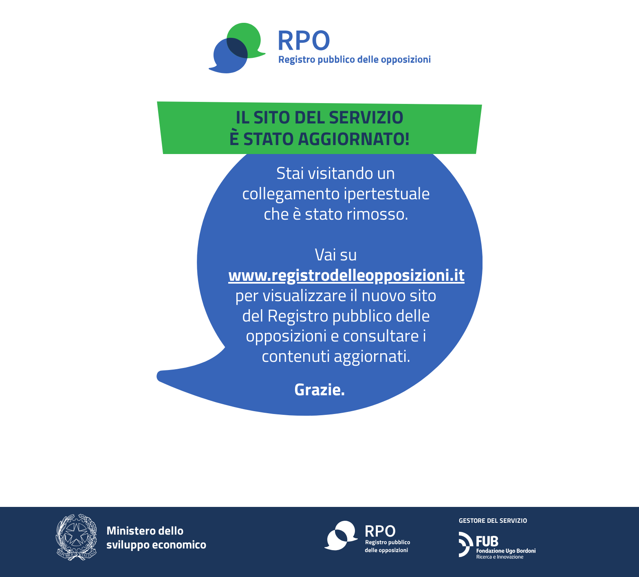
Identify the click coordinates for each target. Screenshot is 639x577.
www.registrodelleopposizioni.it (346, 274)
